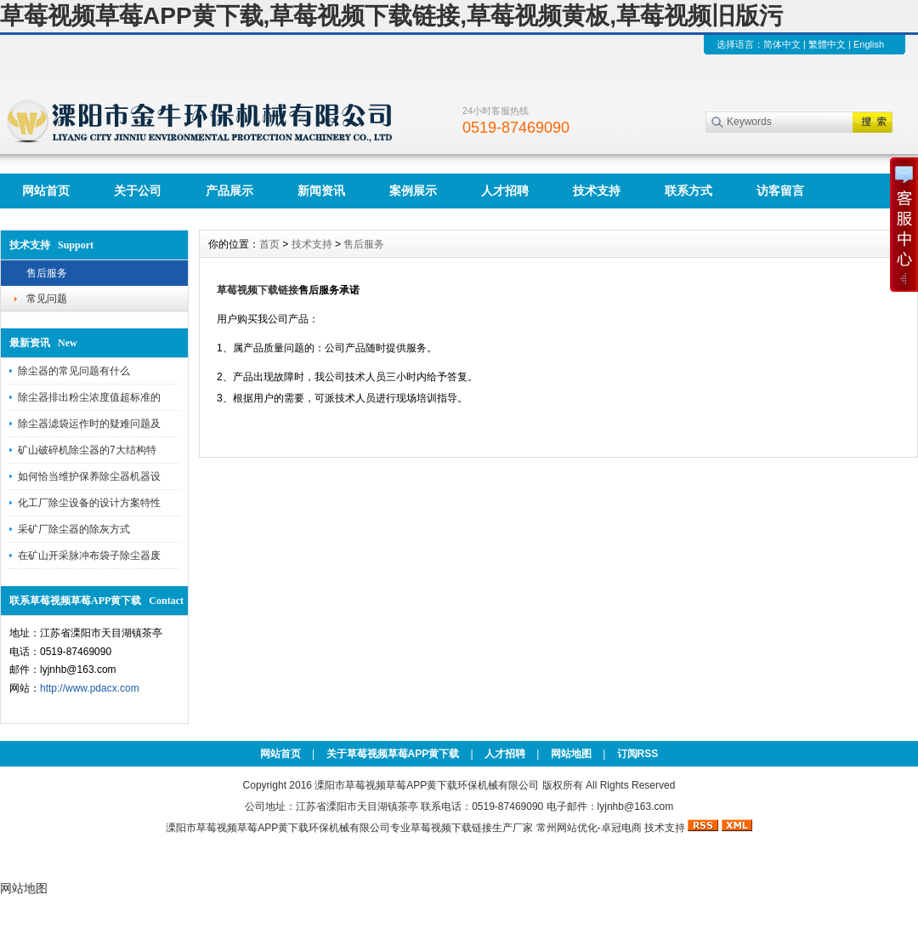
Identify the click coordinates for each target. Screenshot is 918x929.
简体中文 (782, 44)
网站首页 (46, 190)
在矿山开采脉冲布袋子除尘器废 (89, 555)
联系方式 (688, 190)
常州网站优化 (567, 828)
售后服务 (46, 273)
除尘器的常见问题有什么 (74, 371)
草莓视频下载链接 (451, 828)
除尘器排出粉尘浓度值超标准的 (89, 397)
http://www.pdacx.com (89, 688)
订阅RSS (638, 754)
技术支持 (596, 190)
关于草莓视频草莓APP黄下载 (393, 754)
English (868, 44)
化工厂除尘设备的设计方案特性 (89, 503)
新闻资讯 (321, 190)
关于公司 (138, 190)
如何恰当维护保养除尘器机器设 (89, 476)
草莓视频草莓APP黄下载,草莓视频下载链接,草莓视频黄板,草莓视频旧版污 (391, 16)
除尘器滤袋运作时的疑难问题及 (89, 424)
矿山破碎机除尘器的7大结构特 (87, 450)
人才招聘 (505, 190)
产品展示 (229, 190)
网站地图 (571, 754)
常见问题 (46, 299)
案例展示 (413, 190)
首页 (269, 244)
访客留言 (780, 190)
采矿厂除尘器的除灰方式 (74, 529)
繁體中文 (827, 44)
